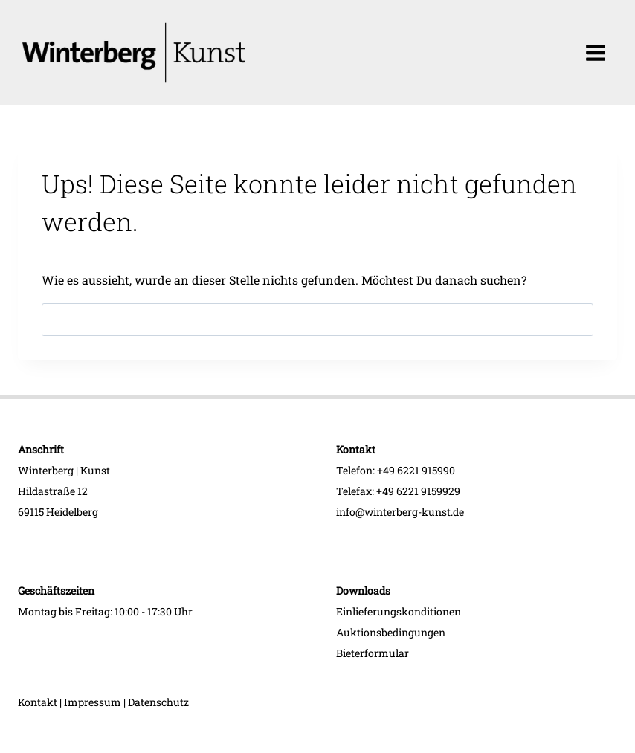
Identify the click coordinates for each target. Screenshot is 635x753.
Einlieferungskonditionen (398, 611)
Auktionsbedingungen (390, 632)
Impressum (92, 702)
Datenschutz (158, 702)
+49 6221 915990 (416, 470)
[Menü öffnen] (595, 52)
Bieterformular (372, 653)
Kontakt (37, 702)
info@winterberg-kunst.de (400, 512)
